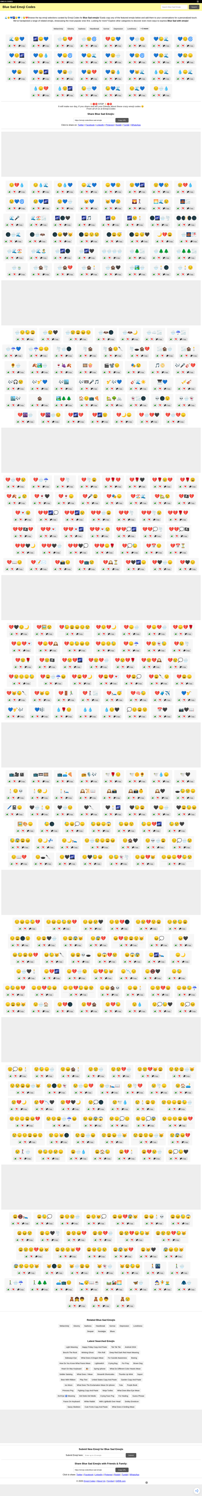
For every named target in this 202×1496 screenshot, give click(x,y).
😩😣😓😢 (96, 1249)
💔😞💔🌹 (183, 627)
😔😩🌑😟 (20, 938)
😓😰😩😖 (20, 840)
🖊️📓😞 (14, 807)
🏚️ (39, 398)
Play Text (83, 1380)
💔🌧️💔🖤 (149, 415)
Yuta (121, 1385)
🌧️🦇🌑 (106, 332)
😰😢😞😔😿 (26, 1266)
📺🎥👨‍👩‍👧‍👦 (16, 774)
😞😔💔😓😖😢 (78, 988)
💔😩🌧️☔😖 (53, 676)
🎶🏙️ (64, 382)
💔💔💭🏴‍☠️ (179, 529)
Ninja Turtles (108, 1391)
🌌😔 (111, 218)
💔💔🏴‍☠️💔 (23, 529)
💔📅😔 (154, 545)
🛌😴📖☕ (89, 1282)
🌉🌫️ (185, 201)
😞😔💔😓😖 (44, 988)
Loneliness (131, 29)
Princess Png (67, 1391)
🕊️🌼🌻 (137, 774)
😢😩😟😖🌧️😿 (148, 1135)
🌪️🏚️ (88, 349)
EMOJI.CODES (7, 1)
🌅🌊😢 (161, 201)
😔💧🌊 (41, 185)
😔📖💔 (19, 857)
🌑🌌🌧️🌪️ (160, 218)
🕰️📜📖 (87, 791)
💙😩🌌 (41, 72)
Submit (131, 1455)
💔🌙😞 (124, 415)
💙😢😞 (185, 55)
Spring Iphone (100, 1369)
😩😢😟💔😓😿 (170, 1233)
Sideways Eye (71, 1358)
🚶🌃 (155, 1266)
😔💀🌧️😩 (155, 840)
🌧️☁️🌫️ (154, 332)
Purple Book (132, 1385)
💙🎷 (186, 693)
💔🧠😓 (138, 693)
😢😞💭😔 (119, 1118)
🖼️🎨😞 (25, 824)
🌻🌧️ (15, 365)
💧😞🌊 (185, 72)
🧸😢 (125, 1299)
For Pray (125, 1363)
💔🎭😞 (114, 496)
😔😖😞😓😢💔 (61, 922)
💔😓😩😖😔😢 (74, 627)
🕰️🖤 (160, 791)
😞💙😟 (113, 185)
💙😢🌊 (161, 55)
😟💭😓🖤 (162, 1004)
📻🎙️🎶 (89, 774)
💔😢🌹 (23, 660)
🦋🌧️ (138, 1282)
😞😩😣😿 (15, 1004)
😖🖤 (183, 938)
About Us (101, 1481)
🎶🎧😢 (15, 382)
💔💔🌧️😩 (101, 512)
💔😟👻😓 (156, 643)
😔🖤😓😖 (92, 857)
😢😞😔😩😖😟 (27, 1135)
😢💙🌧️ (65, 201)
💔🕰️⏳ (110, 562)
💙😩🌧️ (65, 72)
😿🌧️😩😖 (79, 1266)
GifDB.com (121, 1481)
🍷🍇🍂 (63, 365)
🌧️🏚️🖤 (113, 267)
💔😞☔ (131, 643)
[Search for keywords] (174, 7)
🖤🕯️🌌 (113, 807)
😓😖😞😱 (101, 824)
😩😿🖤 (148, 1249)
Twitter (81, 125)
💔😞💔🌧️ (156, 627)
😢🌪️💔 (135, 1085)
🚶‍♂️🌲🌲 (39, 1282)
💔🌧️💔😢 (15, 479)
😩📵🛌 (20, 1216)
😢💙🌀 (16, 201)
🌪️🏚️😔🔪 (113, 349)
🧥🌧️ (186, 1282)
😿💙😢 (113, 201)
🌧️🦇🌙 (130, 332)
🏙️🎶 (15, 398)
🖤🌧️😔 (65, 807)
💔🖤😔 (187, 562)
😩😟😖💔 (76, 1233)
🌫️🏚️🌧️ (164, 349)
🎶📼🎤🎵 (89, 382)
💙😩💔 (89, 72)
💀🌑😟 (162, 398)
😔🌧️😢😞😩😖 (99, 840)
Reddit (118, 125)
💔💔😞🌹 (104, 545)
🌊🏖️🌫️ (38, 218)
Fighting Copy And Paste (88, 1391)
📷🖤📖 (186, 709)
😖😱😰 (132, 955)
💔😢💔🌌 (72, 660)
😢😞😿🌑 (59, 1135)
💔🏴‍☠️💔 (186, 496)
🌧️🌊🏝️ (38, 251)
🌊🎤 (14, 218)
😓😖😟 (126, 824)
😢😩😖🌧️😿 (114, 1135)
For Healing (123, 1396)
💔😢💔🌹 (125, 660)
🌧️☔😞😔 (38, 349)
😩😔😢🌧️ (69, 1216)
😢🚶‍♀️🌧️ (22, 1151)
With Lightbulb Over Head (109, 1401)
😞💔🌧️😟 (77, 971)
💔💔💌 (48, 529)
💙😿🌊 (137, 72)
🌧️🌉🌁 (188, 234)
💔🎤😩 (90, 496)
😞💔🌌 (51, 971)
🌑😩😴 (114, 234)
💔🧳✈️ (162, 693)
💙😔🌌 (16, 55)
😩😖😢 (24, 1233)
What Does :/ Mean (85, 1374)
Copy (22, 46)
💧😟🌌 (65, 88)
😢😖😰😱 (93, 1118)
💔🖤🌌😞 (136, 562)
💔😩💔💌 (108, 676)
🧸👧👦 (77, 1299)
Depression (118, 29)
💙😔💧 (41, 55)
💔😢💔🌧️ (98, 660)
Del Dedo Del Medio (87, 1396)
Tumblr (126, 125)
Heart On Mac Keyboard (71, 1369)
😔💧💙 (65, 185)
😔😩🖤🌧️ (46, 938)
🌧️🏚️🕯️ (89, 267)
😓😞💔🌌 (151, 824)
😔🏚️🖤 (130, 840)
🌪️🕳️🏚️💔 (139, 349)
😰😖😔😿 (173, 1249)
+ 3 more (144, 29)
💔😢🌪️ (181, 643)
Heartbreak (94, 29)
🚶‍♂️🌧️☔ (15, 1282)
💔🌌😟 (100, 415)
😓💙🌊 (113, 88)
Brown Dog (137, 1363)
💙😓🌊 (161, 39)
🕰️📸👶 (136, 791)
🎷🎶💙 (114, 382)
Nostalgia (102, 1331)
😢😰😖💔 (180, 1135)
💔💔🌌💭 (48, 512)
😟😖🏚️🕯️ (70, 1069)
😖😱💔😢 (107, 955)
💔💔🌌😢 (74, 512)
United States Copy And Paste (104, 1380)
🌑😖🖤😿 (62, 234)
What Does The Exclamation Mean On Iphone (96, 1385)
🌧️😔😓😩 (25, 332)
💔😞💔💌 (21, 643)
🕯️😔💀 (15, 791)
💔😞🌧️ (131, 627)
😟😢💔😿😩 (150, 1069)
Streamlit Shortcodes (105, 1374)
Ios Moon (68, 1385)
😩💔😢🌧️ (151, 1151)
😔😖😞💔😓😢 (176, 857)
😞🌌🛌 (156, 955)
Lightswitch (99, 1363)
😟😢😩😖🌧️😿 (25, 1085)
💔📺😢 (86, 562)
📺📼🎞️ (41, 774)
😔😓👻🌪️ (118, 857)
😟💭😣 (187, 1004)
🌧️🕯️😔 (185, 267)
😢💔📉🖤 (44, 1102)
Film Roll (101, 1352)
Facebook (90, 125)
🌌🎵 (86, 218)
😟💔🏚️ (89, 1004)
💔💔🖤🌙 (25, 545)
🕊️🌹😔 (113, 774)
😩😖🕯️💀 (154, 1216)
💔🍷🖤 (42, 496)
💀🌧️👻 (186, 398)
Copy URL (122, 120)
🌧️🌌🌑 (62, 251)
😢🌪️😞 (159, 1085)
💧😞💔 (41, 88)
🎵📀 (160, 365)
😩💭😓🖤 (178, 1151)
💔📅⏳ (178, 545)
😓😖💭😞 (74, 824)
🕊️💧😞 (161, 774)
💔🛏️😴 (114, 693)
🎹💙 (162, 382)
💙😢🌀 (137, 55)
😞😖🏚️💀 (110, 988)
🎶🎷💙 (39, 382)
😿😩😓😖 (130, 1266)
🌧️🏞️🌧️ (137, 267)
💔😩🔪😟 (159, 676)
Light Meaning (72, 1347)
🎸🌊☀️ (138, 382)
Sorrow (106, 29)
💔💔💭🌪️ (152, 529)
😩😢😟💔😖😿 (33, 1249)
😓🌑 (49, 824)
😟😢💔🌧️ (121, 1069)
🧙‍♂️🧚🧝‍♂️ (162, 1282)
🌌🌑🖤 (62, 218)
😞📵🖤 (152, 971)
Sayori (140, 1374)
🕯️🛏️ (64, 791)
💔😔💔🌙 (106, 627)
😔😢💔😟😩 (148, 922)
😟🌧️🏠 (41, 1004)
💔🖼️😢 (44, 627)
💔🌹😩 (187, 479)
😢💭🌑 (96, 1102)
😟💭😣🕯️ (17, 1069)
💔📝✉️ (38, 562)
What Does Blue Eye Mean (128, 1391)
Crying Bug (112, 1363)
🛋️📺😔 (63, 1282)
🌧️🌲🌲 (161, 251)
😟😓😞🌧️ (44, 1069)
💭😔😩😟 (137, 709)
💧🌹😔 (63, 709)
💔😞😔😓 (106, 643)
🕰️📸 (112, 791)
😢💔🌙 (19, 1102)
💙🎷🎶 (15, 709)
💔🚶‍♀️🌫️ (90, 693)
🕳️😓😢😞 (185, 791)
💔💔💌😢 (100, 529)
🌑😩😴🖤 (139, 234)
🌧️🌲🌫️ (137, 251)
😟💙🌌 (137, 185)
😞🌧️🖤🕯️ (26, 971)
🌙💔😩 (164, 234)
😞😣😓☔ (186, 988)
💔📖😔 (14, 562)
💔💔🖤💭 (78, 545)
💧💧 (88, 709)
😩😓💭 (44, 1216)
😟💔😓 (113, 1004)
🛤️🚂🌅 (114, 1282)
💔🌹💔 (113, 479)
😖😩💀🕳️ (80, 955)
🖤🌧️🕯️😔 (39, 807)
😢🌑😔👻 (57, 1085)
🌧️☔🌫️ (178, 332)
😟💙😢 (161, 185)
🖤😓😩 (137, 807)
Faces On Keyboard (71, 1401)
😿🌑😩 (54, 1266)
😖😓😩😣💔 (25, 955)
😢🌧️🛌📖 (109, 1085)
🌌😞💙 (41, 39)
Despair (90, 1331)
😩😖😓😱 (180, 1216)
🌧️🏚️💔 (65, 267)
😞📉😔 (128, 971)
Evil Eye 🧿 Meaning (66, 1396)
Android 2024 (130, 1347)
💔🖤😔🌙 (19, 627)
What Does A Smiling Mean (123, 1407)
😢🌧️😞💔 (83, 1085)
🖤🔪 (89, 807)
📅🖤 (162, 709)
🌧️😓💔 (65, 39)
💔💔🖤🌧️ (51, 545)
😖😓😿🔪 (54, 955)
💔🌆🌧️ (25, 415)
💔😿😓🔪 (16, 693)
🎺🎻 (186, 382)
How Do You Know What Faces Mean (75, 1363)
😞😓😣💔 (15, 988)
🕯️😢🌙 (39, 791)
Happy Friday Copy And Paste (94, 1347)
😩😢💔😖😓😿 (134, 1233)
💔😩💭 (133, 676)
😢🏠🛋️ (183, 1085)
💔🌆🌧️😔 (50, 415)
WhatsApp (136, 125)
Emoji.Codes (89, 1481)
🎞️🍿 (88, 365)
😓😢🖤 (176, 824)
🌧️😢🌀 (89, 39)
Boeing (134, 1358)
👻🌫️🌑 (138, 398)
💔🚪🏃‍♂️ (66, 693)
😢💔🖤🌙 (70, 1102)
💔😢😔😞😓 (21, 676)
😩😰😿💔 (123, 1249)
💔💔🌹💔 (178, 512)
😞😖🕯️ (135, 988)
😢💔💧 (185, 185)
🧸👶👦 (101, 1299)
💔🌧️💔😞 (175, 415)
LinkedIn (100, 125)
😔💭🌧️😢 (182, 840)
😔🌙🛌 (69, 840)
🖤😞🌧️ (161, 807)
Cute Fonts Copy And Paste (96, 1407)
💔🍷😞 (66, 496)
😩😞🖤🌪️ (50, 1233)
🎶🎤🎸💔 (185, 365)
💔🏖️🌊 (138, 496)
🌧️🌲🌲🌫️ (186, 251)
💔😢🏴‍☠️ (47, 660)
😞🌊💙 (89, 185)
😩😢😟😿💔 (68, 1249)
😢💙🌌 (41, 201)
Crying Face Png (107, 1396)
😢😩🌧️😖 (85, 1135)
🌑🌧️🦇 (37, 234)
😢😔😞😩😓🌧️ (176, 1102)
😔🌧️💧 (161, 88)
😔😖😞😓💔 (27, 922)
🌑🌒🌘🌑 (186, 218)
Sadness (81, 29)
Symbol (110, 1481)
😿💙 (89, 201)
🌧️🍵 (17, 267)
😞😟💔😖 (160, 988)
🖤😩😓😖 (186, 807)
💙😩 (17, 72)
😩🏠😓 (102, 1151)
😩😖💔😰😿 (125, 1216)
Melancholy (58, 29)
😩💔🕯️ (126, 1151)
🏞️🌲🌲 (63, 398)
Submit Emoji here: (74, 1455)
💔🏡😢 (162, 496)
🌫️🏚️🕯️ (188, 349)
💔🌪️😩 (89, 479)
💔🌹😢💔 (162, 479)
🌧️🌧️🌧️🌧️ (112, 251)
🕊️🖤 (185, 774)
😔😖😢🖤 (93, 922)
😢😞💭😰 (146, 1118)
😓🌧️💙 (89, 88)
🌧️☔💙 (13, 349)
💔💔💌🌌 (73, 529)
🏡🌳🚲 (114, 398)
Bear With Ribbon (68, 1380)
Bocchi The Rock (70, 1352)
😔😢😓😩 (177, 922)
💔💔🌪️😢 (151, 512)
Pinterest (110, 125)
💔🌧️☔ (41, 479)
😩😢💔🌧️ (102, 1233)
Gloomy (71, 29)
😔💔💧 (16, 185)
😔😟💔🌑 (119, 922)
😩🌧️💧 (78, 1151)
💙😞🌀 (65, 55)
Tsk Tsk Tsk (116, 1347)
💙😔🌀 (185, 39)
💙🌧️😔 (137, 39)
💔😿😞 (42, 693)
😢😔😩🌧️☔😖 (61, 1118)
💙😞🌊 (89, 55)
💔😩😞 (184, 676)
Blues (112, 1331)
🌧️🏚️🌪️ (41, 267)
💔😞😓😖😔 (77, 643)
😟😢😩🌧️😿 (182, 1069)
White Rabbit (89, 1401)
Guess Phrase (138, 1396)
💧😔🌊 (161, 72)
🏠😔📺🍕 (89, 398)
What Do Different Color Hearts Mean (125, 1369)
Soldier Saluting (66, 1374)
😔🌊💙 (137, 88)
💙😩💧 (113, 72)
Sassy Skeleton (74, 1407)
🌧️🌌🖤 (86, 251)
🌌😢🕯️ (134, 218)
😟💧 (137, 1004)
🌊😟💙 (16, 39)
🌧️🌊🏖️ (14, 251)
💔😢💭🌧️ (178, 660)
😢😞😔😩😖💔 (177, 1118)
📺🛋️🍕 (65, 774)
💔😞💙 (113, 39)
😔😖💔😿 (145, 857)
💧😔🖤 (112, 709)
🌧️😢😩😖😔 (78, 332)
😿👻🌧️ (104, 1266)
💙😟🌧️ (113, 55)
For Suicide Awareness (117, 1358)
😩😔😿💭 (96, 1216)
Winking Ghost (88, 1352)
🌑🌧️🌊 (13, 234)
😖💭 (159, 938)
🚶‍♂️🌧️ (179, 1266)
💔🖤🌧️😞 (162, 562)
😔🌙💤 (45, 840)
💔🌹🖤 (137, 479)
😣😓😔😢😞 (50, 1151)
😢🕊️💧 (120, 1102)
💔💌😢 (23, 512)
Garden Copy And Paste (131, 1380)
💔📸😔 (62, 562)
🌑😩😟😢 (89, 234)
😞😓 (177, 971)
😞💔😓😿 (103, 971)
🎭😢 (136, 365)
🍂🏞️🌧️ (39, 365)
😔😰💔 (98, 938)
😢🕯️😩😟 (145, 1102)
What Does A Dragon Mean (92, 1358)
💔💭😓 (129, 545)
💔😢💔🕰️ (151, 660)
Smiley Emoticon (132, 1401)
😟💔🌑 (65, 1004)
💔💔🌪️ (126, 512)
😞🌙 (180, 955)
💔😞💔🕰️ (48, 643)
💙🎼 (40, 709)
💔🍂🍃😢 (16, 496)
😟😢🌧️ (96, 1069)
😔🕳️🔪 (43, 857)
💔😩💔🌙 (82, 676)
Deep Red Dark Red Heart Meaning (124, 1352)
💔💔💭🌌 (126, 529)
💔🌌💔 (75, 415)
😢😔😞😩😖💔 (24, 1118)
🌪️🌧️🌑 (63, 349)
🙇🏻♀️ (88, 1369)
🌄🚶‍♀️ (137, 201)
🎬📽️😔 (112, 365)
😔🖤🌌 (67, 857)
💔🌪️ (65, 479)
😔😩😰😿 (73, 938)
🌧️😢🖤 (50, 332)
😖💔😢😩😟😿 (128, 938)
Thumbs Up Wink (126, 1374)
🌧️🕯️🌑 (161, 267)
